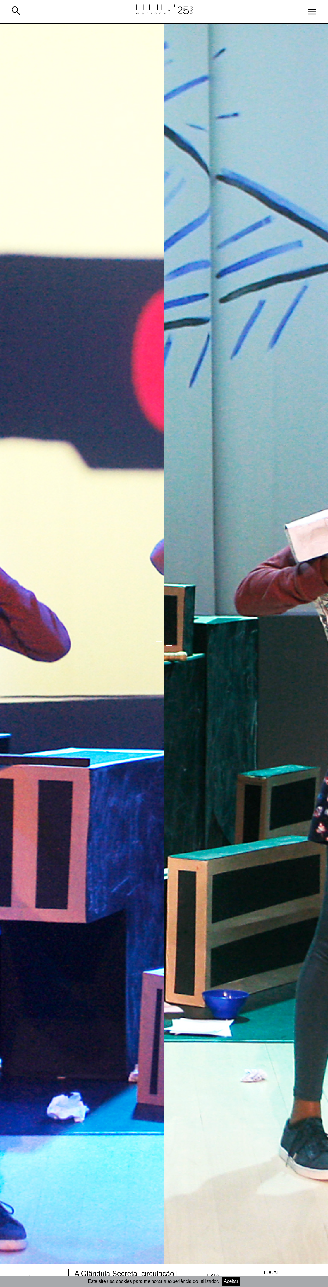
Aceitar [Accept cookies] (231, 1281)
